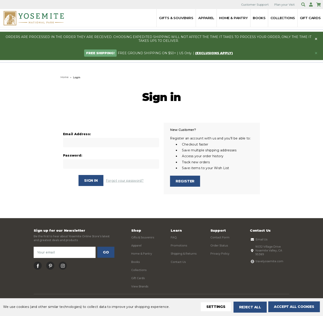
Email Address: (77, 134)
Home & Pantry (233, 18)
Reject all (246, 307)
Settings (212, 307)
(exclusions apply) (214, 53)
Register (185, 181)
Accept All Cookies (293, 307)
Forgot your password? (125, 181)
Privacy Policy (219, 254)
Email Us (258, 240)
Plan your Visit (284, 4)
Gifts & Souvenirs (176, 18)
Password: (72, 155)
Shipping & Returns (183, 254)
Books (259, 18)
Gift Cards (310, 18)
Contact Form (219, 238)
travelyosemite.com (266, 261)
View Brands (139, 287)
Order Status (219, 246)
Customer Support (255, 4)
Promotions (179, 246)
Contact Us (178, 262)
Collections (283, 18)
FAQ (174, 238)
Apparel (206, 18)
